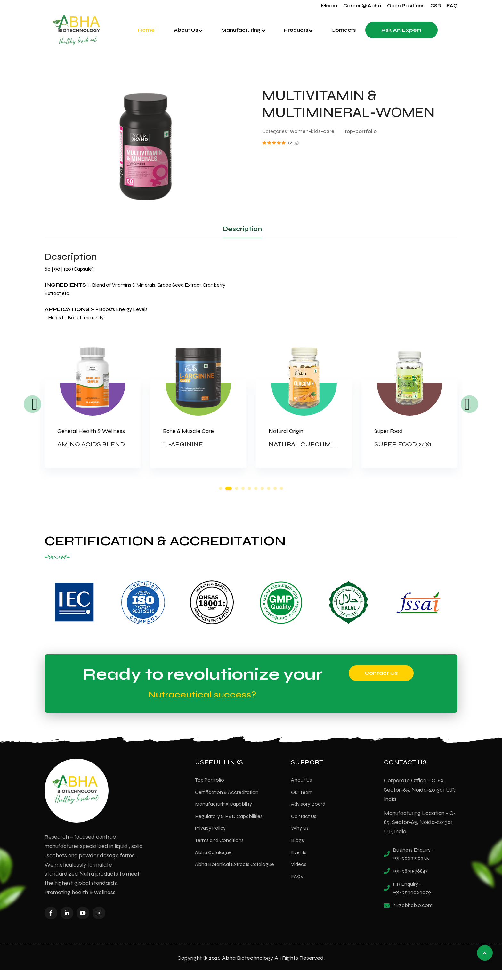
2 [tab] (228, 488)
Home (146, 30)
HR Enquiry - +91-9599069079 (412, 887)
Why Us (300, 828)
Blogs (297, 839)
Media (329, 6)
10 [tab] (281, 488)
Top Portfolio (209, 779)
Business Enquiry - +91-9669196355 (413, 853)
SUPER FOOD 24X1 (403, 444)
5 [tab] (249, 488)
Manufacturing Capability (223, 804)
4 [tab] (243, 488)
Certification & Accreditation (226, 791)
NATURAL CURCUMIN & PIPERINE (322, 444)
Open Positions (406, 6)
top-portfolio (361, 131)
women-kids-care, (312, 131)
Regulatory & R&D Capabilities (229, 815)
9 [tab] (275, 488)
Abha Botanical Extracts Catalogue (234, 864)
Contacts (343, 30)
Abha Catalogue (213, 852)
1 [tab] (220, 488)
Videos (298, 864)
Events (298, 852)
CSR (435, 6)
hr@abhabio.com (413, 904)
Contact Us (381, 672)
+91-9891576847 (410, 870)
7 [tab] (262, 488)
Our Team (302, 791)
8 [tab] (268, 488)
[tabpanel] (92, 415)
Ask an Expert (401, 30)
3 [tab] (236, 488)
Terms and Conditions (219, 839)
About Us (188, 30)
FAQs (297, 876)
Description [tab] (242, 228)
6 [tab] (255, 488)
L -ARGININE (183, 444)
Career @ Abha (362, 6)
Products (298, 30)
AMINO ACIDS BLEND (91, 444)
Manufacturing (243, 30)
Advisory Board (308, 804)
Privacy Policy (210, 828)
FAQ (452, 6)
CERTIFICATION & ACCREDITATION (160, 541)
